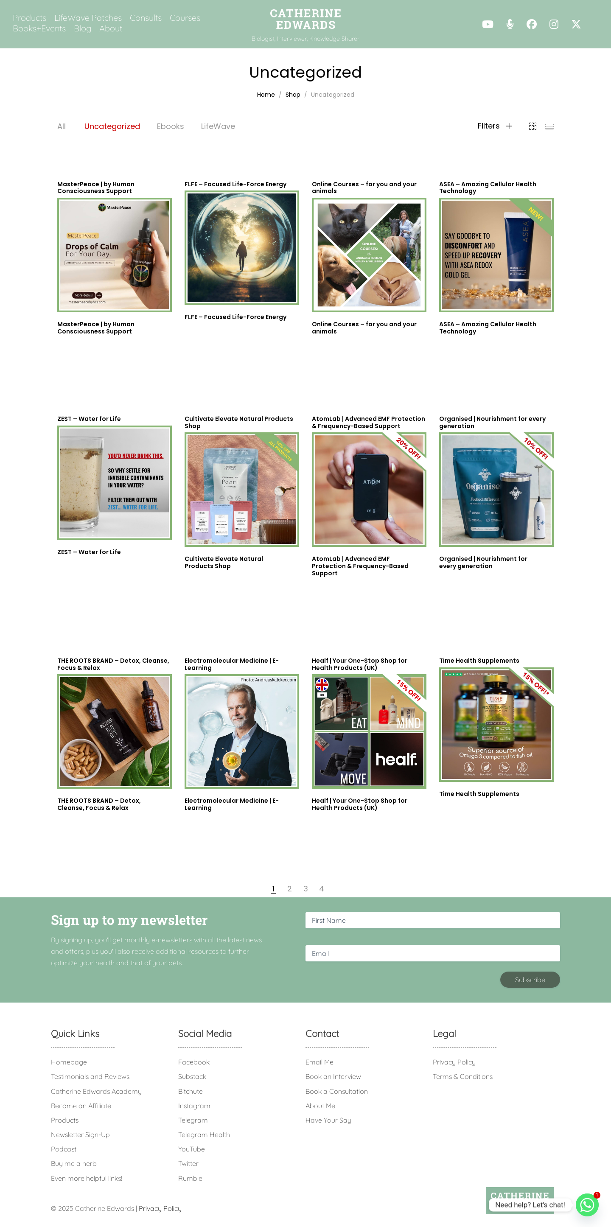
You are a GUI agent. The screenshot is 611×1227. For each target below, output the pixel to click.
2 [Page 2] (289, 889)
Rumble (190, 1178)
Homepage (69, 1062)
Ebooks (170, 126)
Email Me (320, 1062)
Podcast (63, 1149)
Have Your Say (328, 1120)
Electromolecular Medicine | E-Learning (232, 804)
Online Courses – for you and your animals (364, 328)
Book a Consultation (337, 1091)
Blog (82, 28)
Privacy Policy (454, 1062)
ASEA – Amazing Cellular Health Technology (487, 328)
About (110, 28)
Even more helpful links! (86, 1178)
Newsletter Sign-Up (80, 1134)
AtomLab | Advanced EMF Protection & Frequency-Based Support (360, 566)
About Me (320, 1105)
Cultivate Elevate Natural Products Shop (224, 562)
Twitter (188, 1163)
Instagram (194, 1105)
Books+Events (39, 28)
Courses (185, 18)
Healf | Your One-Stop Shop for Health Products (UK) (359, 804)
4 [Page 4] (321, 889)
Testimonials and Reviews (90, 1076)
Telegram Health (204, 1134)
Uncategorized (112, 126)
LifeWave (218, 126)
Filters (495, 126)
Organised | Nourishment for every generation (483, 562)
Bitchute (190, 1091)
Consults (146, 18)
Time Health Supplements (479, 794)
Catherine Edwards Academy (96, 1091)
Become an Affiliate (81, 1105)
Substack (192, 1076)
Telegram (193, 1120)
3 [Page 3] (305, 889)
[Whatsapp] (587, 1204)
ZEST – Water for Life (89, 552)
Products (29, 18)
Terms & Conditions (463, 1076)
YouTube (191, 1149)
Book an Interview (333, 1076)
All (61, 126)
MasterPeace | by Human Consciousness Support (96, 328)
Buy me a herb (74, 1163)
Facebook (194, 1062)
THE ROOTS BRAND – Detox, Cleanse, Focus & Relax (99, 804)
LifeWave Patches (88, 18)
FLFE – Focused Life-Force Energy (235, 317)
